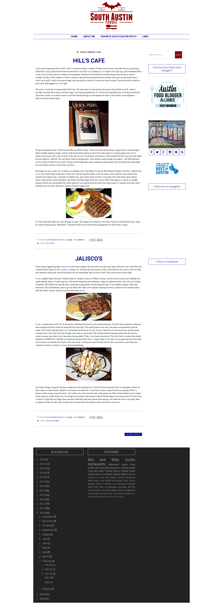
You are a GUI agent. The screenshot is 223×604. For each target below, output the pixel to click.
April (44, 552)
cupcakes (122, 487)
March (45, 556)
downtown (115, 468)
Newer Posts (43, 434)
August (46, 534)
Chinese (125, 468)
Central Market (120, 474)
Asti (113, 480)
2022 (42, 459)
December (47, 516)
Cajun (125, 480)
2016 (42, 486)
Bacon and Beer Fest (127, 493)
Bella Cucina (105, 497)
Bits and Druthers (117, 497)
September (48, 530)
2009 (42, 594)
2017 (42, 481)
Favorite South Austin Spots (119, 36)
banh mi (103, 487)
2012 (42, 504)
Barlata (119, 480)
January (46, 588)
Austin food (99, 480)
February (47, 561)
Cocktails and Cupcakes (114, 484)
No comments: (79, 240)
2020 (42, 468)
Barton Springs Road (124, 471)
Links (145, 36)
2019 (42, 473)
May (44, 547)
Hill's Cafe (89, 60)
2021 (42, 464)
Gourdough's (94, 493)
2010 (42, 512)
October (46, 525)
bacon (132, 474)
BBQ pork (104, 493)
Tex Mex (56, 421)
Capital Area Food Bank (100, 474)
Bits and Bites (103, 460)
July (44, 539)
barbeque (112, 487)
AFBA (108, 480)
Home (74, 36)
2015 (42, 490)
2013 (42, 499)
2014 (42, 495)
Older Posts (133, 434)
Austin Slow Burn (103, 490)
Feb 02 (49, 573)
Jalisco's (88, 258)
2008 (42, 598)
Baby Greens (113, 493)
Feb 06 (49, 569)
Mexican (114, 464)
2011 (42, 508)
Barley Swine (117, 490)
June (45, 543)
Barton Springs (94, 497)
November (48, 521)
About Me (89, 36)
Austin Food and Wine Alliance (102, 477)
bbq (107, 468)
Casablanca (129, 490)
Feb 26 (49, 565)
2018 (42, 477)
